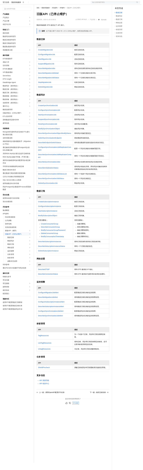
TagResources (43, 343)
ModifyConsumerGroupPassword (53, 237)
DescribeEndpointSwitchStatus (49, 150)
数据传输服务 (16, 9)
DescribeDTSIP (44, 277)
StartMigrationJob (44, 66)
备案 (117, 3)
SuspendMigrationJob (46, 71)
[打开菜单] (3, 3)
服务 (66, 4)
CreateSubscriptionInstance (48, 209)
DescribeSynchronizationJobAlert (50, 323)
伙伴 (61, 4)
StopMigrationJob (44, 89)
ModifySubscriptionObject (47, 223)
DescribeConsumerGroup (50, 234)
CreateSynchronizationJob (48, 113)
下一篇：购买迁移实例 (99, 399)
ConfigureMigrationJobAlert (48, 300)
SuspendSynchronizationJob (48, 127)
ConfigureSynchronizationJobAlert (50, 318)
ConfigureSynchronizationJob (49, 117)
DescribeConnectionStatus (48, 281)
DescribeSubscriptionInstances (49, 249)
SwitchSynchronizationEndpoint (50, 145)
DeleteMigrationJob (45, 94)
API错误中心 (44, 391)
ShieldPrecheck (44, 375)
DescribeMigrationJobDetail (48, 80)
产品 (29, 4)
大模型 (23, 4)
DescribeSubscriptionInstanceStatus (51, 253)
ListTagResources (44, 350)
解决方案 (36, 4)
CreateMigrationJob (45, 57)
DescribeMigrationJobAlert (48, 304)
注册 (128, 3)
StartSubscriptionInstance (47, 218)
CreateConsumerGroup (49, 231)
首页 (38, 15)
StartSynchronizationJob (47, 122)
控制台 (123, 3)
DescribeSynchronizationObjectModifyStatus (54, 140)
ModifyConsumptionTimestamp (52, 244)
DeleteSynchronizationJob (48, 190)
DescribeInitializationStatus (48, 175)
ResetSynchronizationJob (47, 131)
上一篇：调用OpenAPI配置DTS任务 (51, 399)
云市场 (55, 4)
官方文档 (6, 9)
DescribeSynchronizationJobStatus (51, 186)
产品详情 (92, 27)
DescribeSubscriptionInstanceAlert (51, 314)
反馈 (75, 410)
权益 (43, 4)
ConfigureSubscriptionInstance (49, 213)
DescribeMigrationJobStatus (48, 85)
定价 (48, 4)
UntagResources (44, 356)
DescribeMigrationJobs (46, 76)
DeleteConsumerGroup (49, 240)
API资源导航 (44, 388)
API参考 (62, 15)
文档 (112, 3)
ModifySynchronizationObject (49, 136)
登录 (136, 3)
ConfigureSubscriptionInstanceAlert (51, 309)
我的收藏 (103, 27)
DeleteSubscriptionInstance (48, 258)
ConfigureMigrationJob (46, 62)
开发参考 (54, 15)
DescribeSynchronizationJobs (49, 169)
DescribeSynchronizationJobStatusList (52, 181)
